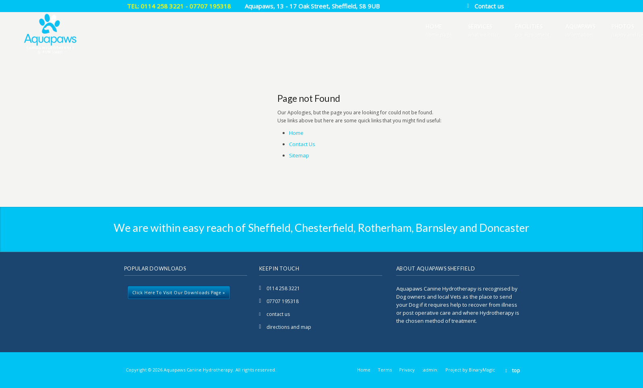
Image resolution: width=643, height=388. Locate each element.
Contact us (489, 6)
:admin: (430, 370)
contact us (278, 314)
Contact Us (302, 144)
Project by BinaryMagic (470, 370)
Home (296, 132)
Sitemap (299, 155)
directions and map (288, 327)
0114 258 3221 (283, 288)
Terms (385, 370)
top (516, 370)
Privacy (407, 370)
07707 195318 (282, 301)
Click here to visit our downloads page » (178, 292)
